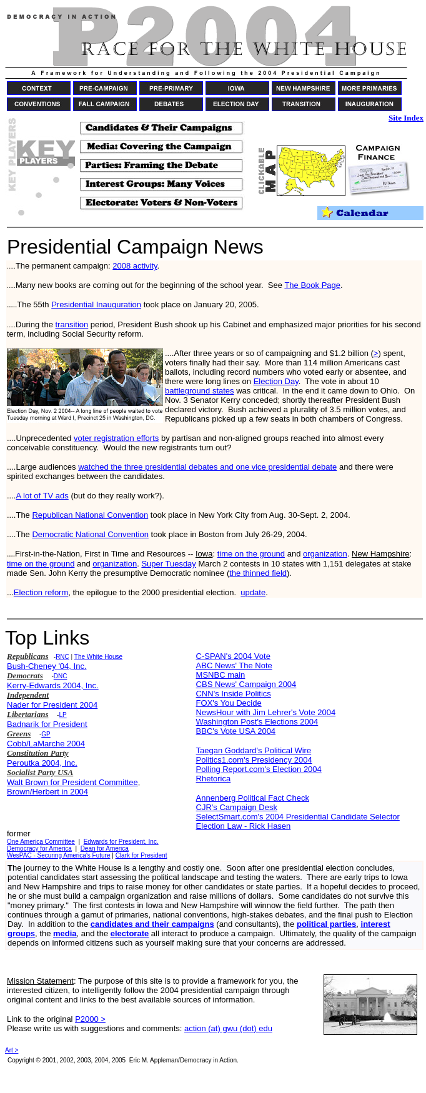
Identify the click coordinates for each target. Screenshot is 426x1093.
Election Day (276, 381)
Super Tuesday (168, 563)
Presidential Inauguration (96, 304)
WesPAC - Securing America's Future (58, 855)
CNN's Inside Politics (233, 693)
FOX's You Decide (229, 703)
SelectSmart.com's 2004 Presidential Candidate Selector (298, 816)
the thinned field (258, 573)
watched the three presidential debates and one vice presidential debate (207, 467)
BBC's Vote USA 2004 (236, 731)
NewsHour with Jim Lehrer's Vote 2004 (266, 712)
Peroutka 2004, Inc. (42, 763)
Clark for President (141, 855)
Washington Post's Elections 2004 (257, 721)
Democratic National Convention (90, 534)
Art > (11, 1050)
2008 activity (134, 265)
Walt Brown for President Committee (72, 782)
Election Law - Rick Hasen (243, 826)
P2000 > (90, 1019)
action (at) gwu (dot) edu (228, 1028)
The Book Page (312, 285)
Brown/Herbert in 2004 (47, 791)
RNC (62, 656)
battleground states (199, 390)
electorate (130, 933)
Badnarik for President (47, 724)
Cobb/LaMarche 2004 (46, 743)
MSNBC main (220, 675)
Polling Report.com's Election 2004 (259, 769)
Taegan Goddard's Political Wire (254, 750)
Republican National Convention (90, 515)
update (252, 592)
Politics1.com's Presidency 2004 (254, 759)
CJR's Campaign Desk (236, 807)
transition (72, 324)
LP (62, 714)
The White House (98, 656)
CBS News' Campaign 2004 (246, 684)
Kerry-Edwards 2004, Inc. (53, 685)
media (65, 933)
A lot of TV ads (42, 495)
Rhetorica (213, 778)
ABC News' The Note (234, 665)
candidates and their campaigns (152, 924)
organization (325, 553)
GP (45, 734)
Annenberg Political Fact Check (252, 798)
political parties (326, 924)
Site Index (406, 117)
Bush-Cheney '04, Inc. (47, 666)
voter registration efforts (116, 438)
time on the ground (251, 553)
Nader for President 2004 (52, 705)
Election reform (41, 592)
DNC (60, 676)
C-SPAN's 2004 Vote (233, 656)
